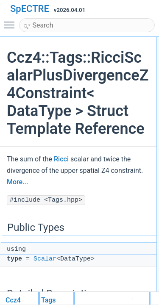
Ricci (61, 159)
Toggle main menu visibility (11, 21)
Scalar (44, 259)
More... (17, 182)
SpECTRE (29, 8)
